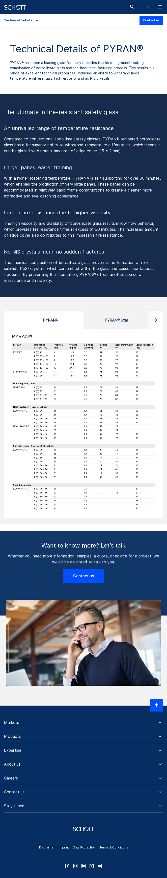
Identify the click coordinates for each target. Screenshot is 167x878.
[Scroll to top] (156, 705)
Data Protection (84, 847)
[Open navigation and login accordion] (146, 7)
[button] (83, 722)
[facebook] (67, 866)
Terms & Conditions (114, 847)
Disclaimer (47, 847)
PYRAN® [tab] (50, 320)
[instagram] (75, 866)
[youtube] (99, 866)
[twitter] (91, 866)
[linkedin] (83, 866)
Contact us (151, 20)
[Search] (132, 7)
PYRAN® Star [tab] (116, 320)
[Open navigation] (160, 7)
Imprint (64, 847)
